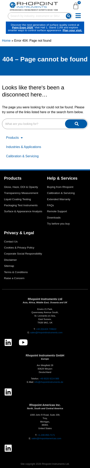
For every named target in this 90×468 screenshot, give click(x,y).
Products (14, 137)
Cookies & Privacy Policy (19, 247)
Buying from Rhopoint (60, 186)
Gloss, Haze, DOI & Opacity (21, 186)
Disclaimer (10, 259)
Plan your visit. (58, 31)
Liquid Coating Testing (17, 199)
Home (6, 40)
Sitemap (9, 265)
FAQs (50, 205)
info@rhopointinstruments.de (48, 382)
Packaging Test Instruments (21, 205)
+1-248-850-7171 (46, 435)
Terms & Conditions (16, 272)
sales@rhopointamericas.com (46, 438)
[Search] (74, 17)
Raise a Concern (14, 278)
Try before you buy (58, 223)
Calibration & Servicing (22, 156)
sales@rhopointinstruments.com (46, 332)
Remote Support (57, 211)
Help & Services (62, 178)
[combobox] (36, 17)
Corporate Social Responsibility (23, 253)
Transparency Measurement (21, 193)
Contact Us (11, 241)
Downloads (54, 217)
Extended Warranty (58, 199)
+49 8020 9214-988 (49, 378)
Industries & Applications (23, 147)
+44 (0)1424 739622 (46, 329)
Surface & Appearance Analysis (23, 211)
